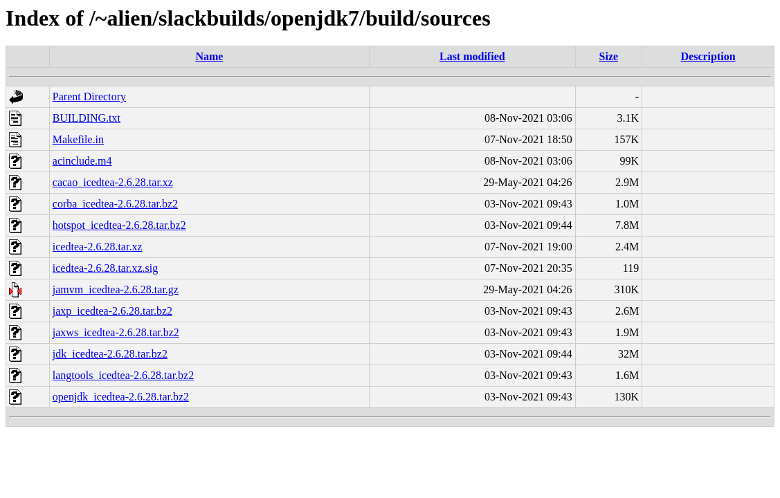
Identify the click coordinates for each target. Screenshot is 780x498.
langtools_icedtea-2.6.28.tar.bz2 (123, 375)
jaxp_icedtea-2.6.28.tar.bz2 (112, 311)
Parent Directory (89, 96)
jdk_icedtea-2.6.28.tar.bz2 (110, 354)
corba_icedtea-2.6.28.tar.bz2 (115, 204)
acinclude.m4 (82, 161)
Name (209, 56)
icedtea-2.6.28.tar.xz (98, 246)
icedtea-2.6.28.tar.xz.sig (105, 268)
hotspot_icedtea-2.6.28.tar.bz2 (119, 225)
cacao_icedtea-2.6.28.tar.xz (113, 182)
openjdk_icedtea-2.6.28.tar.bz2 (121, 397)
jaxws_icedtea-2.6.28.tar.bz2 (116, 332)
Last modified (472, 56)
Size (609, 56)
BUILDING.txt (86, 118)
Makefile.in (78, 139)
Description (708, 56)
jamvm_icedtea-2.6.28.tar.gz (116, 289)
